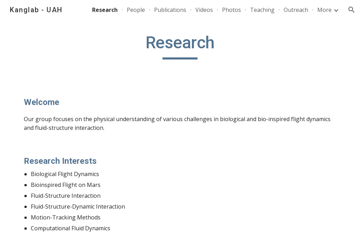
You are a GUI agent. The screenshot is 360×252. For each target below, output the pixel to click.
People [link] (136, 10)
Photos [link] (231, 10)
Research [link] (105, 10)
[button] (351, 9)
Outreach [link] (296, 10)
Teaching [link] (262, 10)
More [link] (324, 10)
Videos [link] (204, 10)
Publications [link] (170, 10)
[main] (180, 45)
